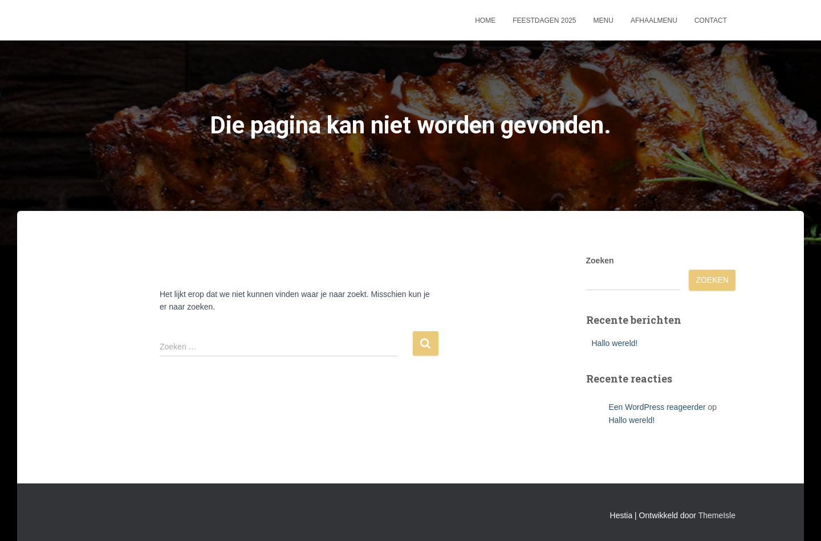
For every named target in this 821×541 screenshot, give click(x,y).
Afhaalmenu (654, 21)
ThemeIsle (716, 515)
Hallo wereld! (615, 343)
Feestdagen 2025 (544, 21)
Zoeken (600, 260)
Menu (603, 21)
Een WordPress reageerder (657, 407)
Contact (710, 21)
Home (485, 21)
